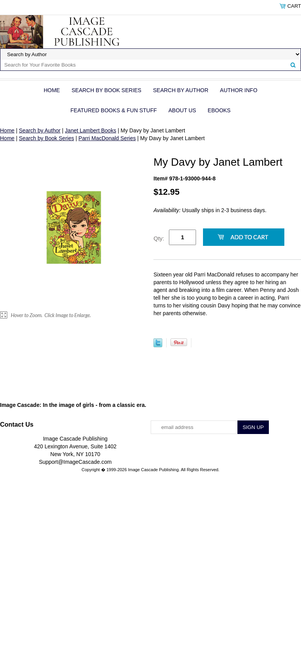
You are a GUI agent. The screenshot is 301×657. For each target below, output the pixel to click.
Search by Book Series (106, 90)
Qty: (158, 238)
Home (52, 90)
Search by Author (180, 90)
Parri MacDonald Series (107, 138)
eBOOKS (219, 110)
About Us (182, 110)
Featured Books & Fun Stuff (114, 110)
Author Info (238, 90)
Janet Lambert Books (90, 130)
